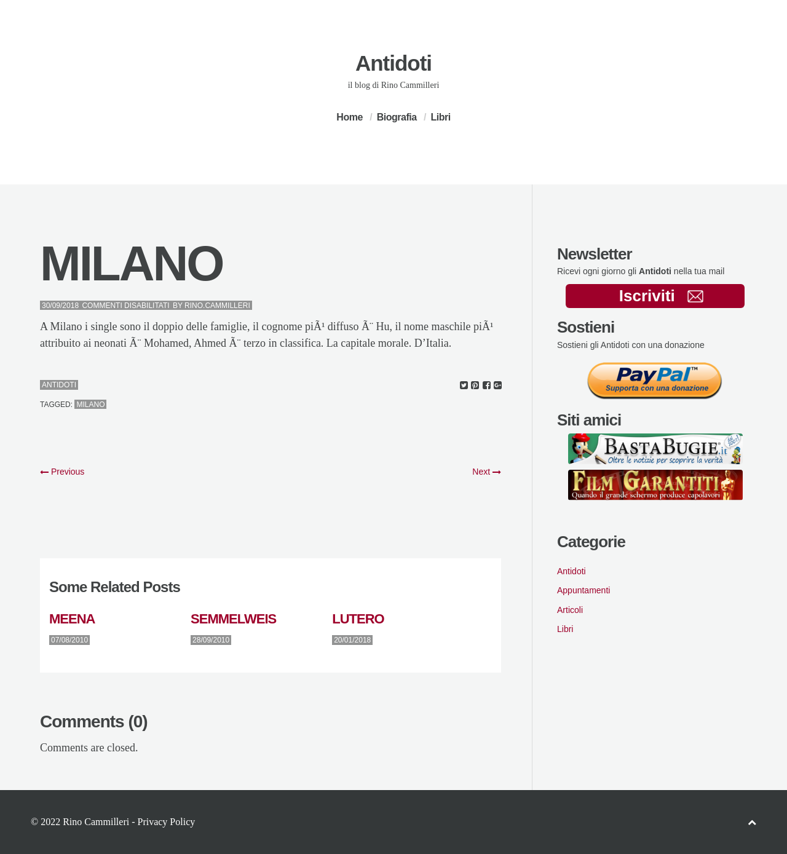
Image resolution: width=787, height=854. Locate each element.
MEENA (72, 619)
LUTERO (358, 619)
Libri (440, 117)
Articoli (570, 610)
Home (349, 117)
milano (90, 404)
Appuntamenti (583, 590)
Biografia (397, 117)
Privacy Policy (166, 821)
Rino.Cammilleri (217, 305)
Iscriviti (661, 296)
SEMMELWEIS (233, 619)
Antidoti (393, 63)
